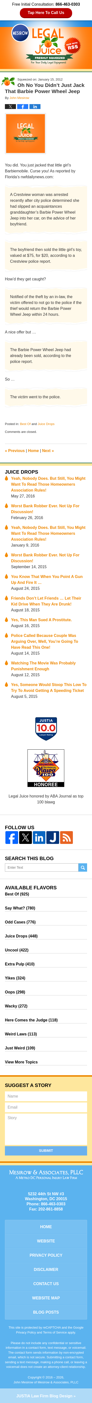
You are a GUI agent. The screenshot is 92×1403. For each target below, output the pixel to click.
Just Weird (20, 1048)
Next (48, 451)
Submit (46, 1150)
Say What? (20, 908)
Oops (15, 992)
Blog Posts (46, 1312)
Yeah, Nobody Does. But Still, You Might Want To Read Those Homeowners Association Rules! (48, 484)
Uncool (16, 950)
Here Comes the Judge (31, 1020)
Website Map (46, 1298)
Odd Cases (20, 922)
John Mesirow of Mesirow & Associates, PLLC (45, 1382)
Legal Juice (46, 44)
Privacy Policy (46, 1255)
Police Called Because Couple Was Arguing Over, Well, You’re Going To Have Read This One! (44, 641)
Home (33, 451)
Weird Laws (21, 1034)
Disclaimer (46, 1269)
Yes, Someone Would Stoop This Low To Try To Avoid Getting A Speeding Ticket (49, 688)
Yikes (15, 978)
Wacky (16, 1006)
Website (46, 1241)
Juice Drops (46, 424)
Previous (15, 451)
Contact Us (46, 1284)
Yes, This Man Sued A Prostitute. (41, 620)
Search (83, 867)
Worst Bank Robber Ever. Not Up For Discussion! (45, 509)
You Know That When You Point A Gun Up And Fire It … (47, 580)
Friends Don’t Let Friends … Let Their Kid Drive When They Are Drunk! (46, 601)
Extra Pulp (20, 964)
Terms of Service (55, 1332)
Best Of (25, 424)
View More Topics (21, 1062)
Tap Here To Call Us (46, 13)
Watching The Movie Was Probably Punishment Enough (43, 666)
